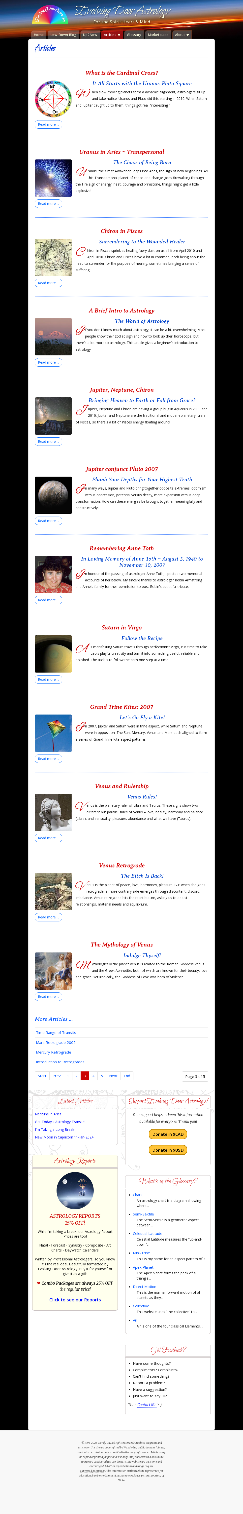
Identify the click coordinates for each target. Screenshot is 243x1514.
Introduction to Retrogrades (60, 1061)
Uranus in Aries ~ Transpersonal (121, 151)
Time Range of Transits (56, 1032)
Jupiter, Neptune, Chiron (122, 389)
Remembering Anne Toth (122, 548)
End (127, 1075)
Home (39, 35)
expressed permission (92, 1471)
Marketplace (158, 35)
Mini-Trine (141, 1252)
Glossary (134, 35)
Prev (57, 1075)
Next (113, 1075)
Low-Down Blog (63, 35)
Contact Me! (147, 1404)
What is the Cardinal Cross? (121, 72)
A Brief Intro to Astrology (121, 310)
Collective (141, 1305)
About (182, 35)
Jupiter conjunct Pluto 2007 (122, 468)
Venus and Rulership (122, 786)
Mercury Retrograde (53, 1052)
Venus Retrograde (122, 865)
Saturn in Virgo (121, 627)
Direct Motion (144, 1286)
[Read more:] (48, 124)
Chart (137, 1194)
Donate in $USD (168, 1150)
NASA (121, 1480)
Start (42, 1075)
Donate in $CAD (168, 1134)
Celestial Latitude (147, 1233)
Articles (112, 35)
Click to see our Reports (75, 1300)
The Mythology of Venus (122, 944)
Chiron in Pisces (122, 230)
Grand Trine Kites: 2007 (121, 706)
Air (135, 1320)
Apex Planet (143, 1267)
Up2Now (90, 35)
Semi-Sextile (143, 1213)
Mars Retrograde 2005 (56, 1042)
